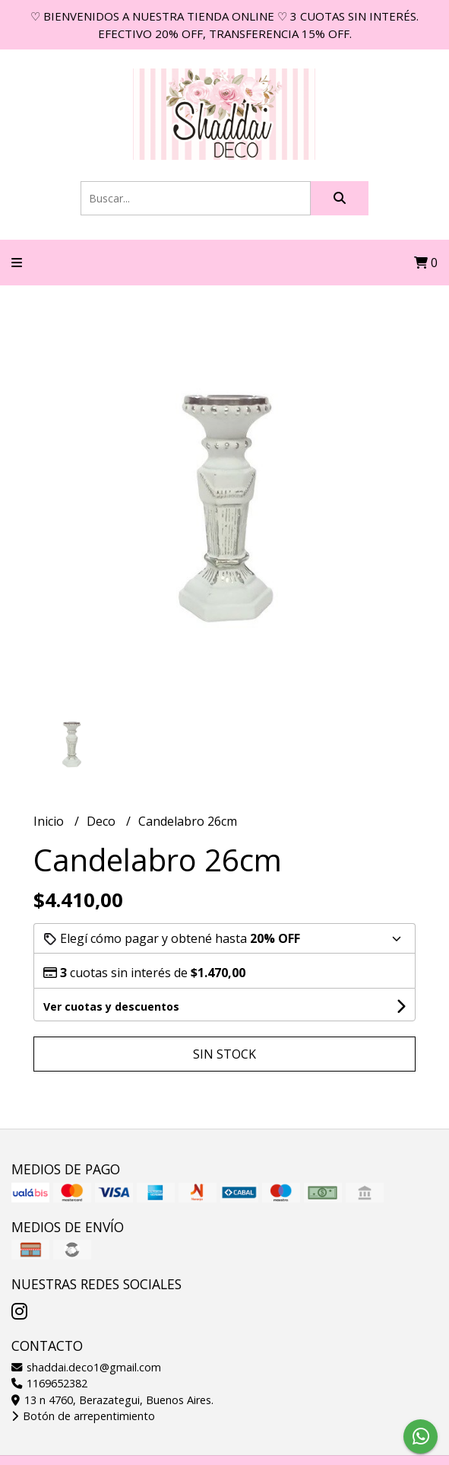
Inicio (50, 821)
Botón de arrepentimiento (83, 1416)
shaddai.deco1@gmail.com (86, 1367)
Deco (103, 821)
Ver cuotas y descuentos (111, 1006)
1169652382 (49, 1383)
